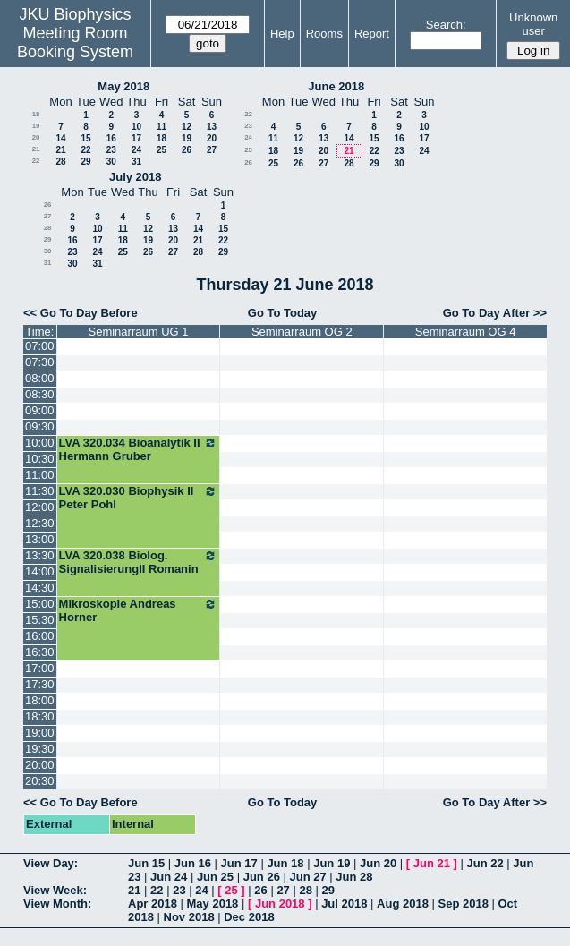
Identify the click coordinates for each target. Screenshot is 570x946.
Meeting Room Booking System (75, 42)
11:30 (40, 491)
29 (85, 161)
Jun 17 (239, 863)
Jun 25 (215, 876)
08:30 (40, 394)
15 (85, 138)
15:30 (40, 619)
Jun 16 (192, 863)
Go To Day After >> (495, 313)
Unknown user (533, 24)
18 (36, 114)
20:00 (40, 764)
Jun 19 (331, 863)
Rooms (324, 33)
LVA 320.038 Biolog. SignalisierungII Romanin (138, 562)
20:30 (40, 781)
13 (212, 127)
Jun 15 (146, 863)
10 (136, 127)
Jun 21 (431, 863)
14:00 (40, 571)
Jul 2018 (344, 903)
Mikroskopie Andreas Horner (138, 610)
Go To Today (283, 313)
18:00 (40, 700)
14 (60, 138)
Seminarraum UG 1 (139, 331)
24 (136, 150)
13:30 (40, 555)
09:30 (40, 426)
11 (161, 127)
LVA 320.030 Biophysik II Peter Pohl (138, 497)
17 (136, 138)
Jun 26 (261, 876)
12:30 (40, 523)
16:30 (40, 652)
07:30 (40, 362)
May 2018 (123, 86)
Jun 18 (285, 863)
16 (111, 138)
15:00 (40, 603)
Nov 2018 (189, 917)
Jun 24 (168, 876)
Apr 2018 (152, 903)
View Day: (50, 863)
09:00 (40, 410)
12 (186, 127)
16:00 (40, 636)
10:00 (40, 442)
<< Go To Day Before (80, 313)
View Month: (57, 903)
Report (371, 33)
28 (60, 161)
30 (111, 161)
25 (161, 150)
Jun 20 (378, 863)
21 (36, 149)
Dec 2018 (249, 917)
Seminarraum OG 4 (465, 331)
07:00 (40, 346)
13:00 (40, 539)
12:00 (40, 507)
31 (136, 161)
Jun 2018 (280, 903)
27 (212, 150)
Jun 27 (307, 876)
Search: (446, 24)
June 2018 (336, 86)
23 (111, 150)
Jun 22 (484, 863)
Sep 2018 (463, 903)
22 (85, 150)
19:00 (40, 732)
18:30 (40, 716)
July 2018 (135, 176)
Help (282, 33)
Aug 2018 (403, 903)
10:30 (40, 458)
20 (36, 137)
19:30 (40, 748)
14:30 (40, 587)
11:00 (40, 475)
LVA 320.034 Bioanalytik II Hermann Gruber (138, 449)
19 (36, 126)
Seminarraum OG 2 (302, 331)
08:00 (40, 378)
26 (186, 150)
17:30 (40, 684)
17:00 (40, 668)
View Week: (55, 890)
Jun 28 (354, 876)
